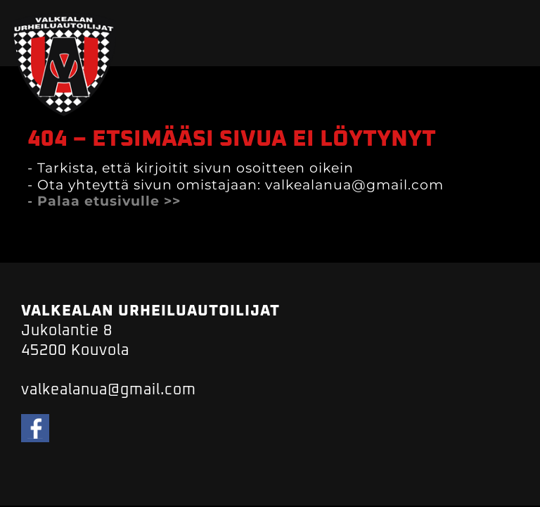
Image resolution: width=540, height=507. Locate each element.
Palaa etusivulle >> (109, 201)
